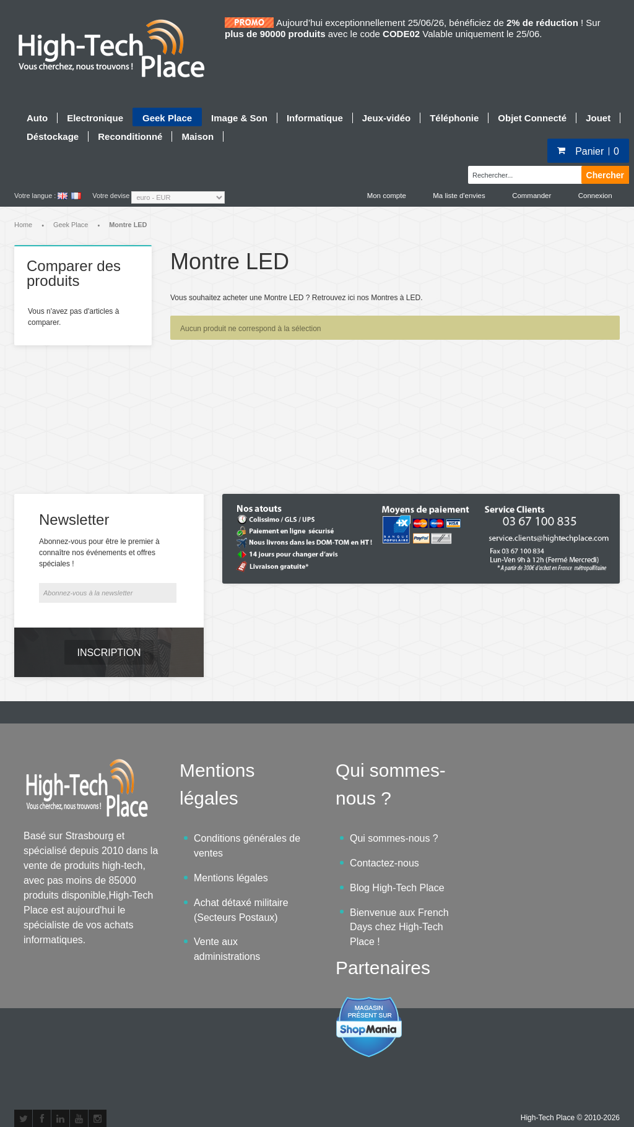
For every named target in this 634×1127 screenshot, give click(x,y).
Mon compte (382, 195)
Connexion (595, 195)
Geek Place (70, 226)
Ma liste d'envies (456, 195)
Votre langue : (35, 195)
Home (23, 226)
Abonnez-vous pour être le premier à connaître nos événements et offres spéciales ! (99, 518)
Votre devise (110, 195)
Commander (530, 195)
